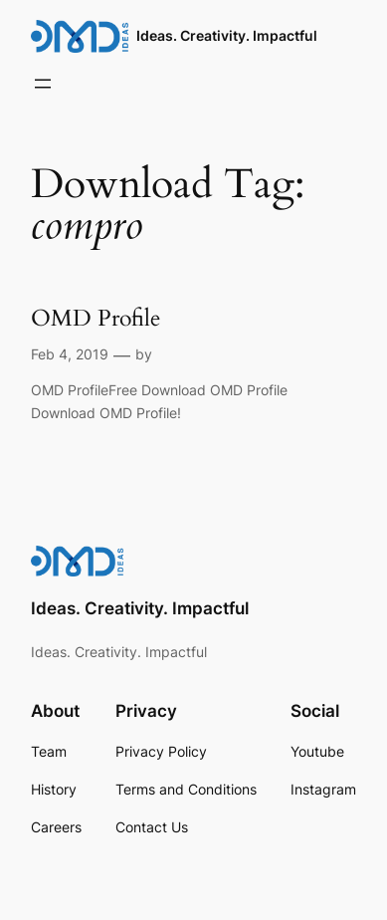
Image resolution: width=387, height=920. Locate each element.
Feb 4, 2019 (69, 353)
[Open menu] (43, 84)
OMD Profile (95, 318)
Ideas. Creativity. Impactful (226, 35)
